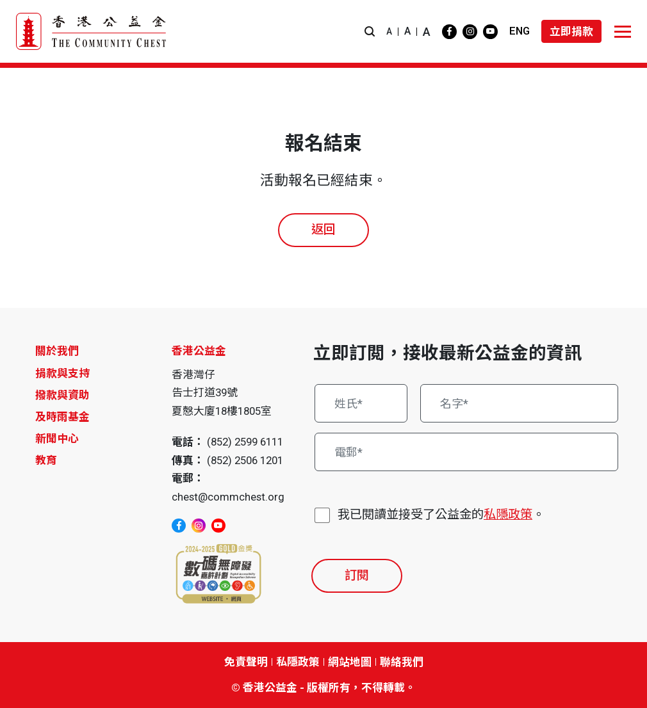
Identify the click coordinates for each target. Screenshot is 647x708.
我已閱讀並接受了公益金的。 (441, 515)
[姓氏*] (361, 403)
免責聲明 (246, 662)
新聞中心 (57, 438)
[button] (369, 31)
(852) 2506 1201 (245, 460)
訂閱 (357, 575)
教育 (46, 460)
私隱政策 (508, 514)
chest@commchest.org (228, 496)
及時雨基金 (62, 416)
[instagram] (470, 31)
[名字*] (519, 403)
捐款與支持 (62, 373)
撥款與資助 (62, 395)
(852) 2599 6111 (245, 441)
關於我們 (57, 350)
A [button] (389, 31)
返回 (323, 229)
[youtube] (490, 31)
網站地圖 (350, 662)
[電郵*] (466, 452)
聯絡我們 (401, 662)
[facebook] (449, 31)
